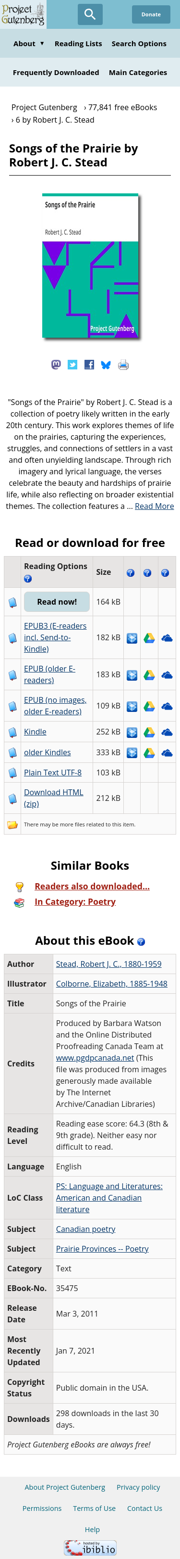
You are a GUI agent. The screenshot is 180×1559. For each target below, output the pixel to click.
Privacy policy (138, 1487)
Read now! (57, 601)
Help (92, 1529)
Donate (151, 14)
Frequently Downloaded (56, 72)
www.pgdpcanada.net (95, 1057)
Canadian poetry (86, 1229)
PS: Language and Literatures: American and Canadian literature (109, 1198)
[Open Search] (90, 14)
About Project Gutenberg (64, 1487)
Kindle (35, 731)
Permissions (42, 1508)
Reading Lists (78, 43)
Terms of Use (94, 1508)
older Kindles (47, 752)
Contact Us (144, 1508)
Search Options (139, 43)
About (29, 43)
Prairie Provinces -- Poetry (102, 1248)
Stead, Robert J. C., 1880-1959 (109, 964)
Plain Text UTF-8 (53, 772)
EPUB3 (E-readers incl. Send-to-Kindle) (55, 637)
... (150, 506)
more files (72, 824)
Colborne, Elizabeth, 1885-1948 (112, 983)
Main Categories (138, 72)
